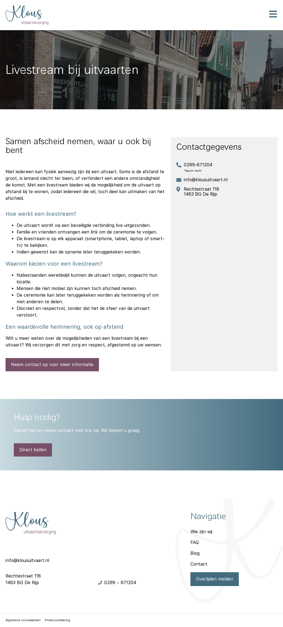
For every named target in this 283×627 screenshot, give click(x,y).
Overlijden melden (214, 579)
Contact (198, 564)
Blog (195, 553)
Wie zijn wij (201, 531)
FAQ (194, 542)
